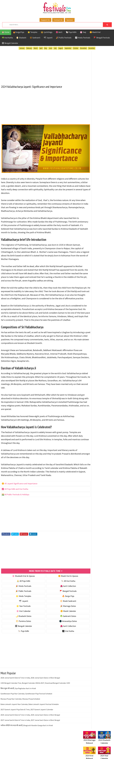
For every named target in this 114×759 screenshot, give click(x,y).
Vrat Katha (88, 227)
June (50, 48)
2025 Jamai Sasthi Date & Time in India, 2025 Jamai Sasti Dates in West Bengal (30, 732)
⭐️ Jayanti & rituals (91, 122)
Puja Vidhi (104, 216)
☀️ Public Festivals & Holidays (95, 132)
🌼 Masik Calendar (59, 628)
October (75, 48)
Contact (85, 282)
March (36, 48)
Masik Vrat (100, 212)
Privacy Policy (88, 290)
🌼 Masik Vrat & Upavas (59, 593)
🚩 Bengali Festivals (102, 37)
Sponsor (70, 20)
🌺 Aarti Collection (59, 603)
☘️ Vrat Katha (7, 37)
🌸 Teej (83, 32)
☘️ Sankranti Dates (59, 633)
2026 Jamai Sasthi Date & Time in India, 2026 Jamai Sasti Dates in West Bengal (30, 695)
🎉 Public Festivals (63, 37)
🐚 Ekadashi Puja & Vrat (93, 113)
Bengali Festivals (90, 204)
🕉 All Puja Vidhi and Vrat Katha (15, 507)
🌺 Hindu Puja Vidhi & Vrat (94, 127)
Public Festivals (90, 216)
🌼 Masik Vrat (95, 32)
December (92, 48)
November (83, 48)
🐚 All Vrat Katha (59, 598)
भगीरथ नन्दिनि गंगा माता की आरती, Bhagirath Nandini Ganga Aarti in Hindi (27, 743)
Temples (101, 223)
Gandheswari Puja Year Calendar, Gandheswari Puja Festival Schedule (26, 711)
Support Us (45, 20)
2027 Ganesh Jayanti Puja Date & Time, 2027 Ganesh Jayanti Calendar (27, 727)
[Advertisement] (40, 66)
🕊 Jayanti (48, 37)
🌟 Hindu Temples (20, 613)
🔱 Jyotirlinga (46, 32)
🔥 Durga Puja (59, 613)
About (84, 279)
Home (84, 275)
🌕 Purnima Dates (20, 638)
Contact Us (58, 20)
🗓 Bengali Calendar (10, 43)
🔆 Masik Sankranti (59, 618)
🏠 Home (5, 32)
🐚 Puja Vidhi (71, 32)
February (29, 48)
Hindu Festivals (90, 208)
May (45, 48)
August (61, 48)
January (21, 48)
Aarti (101, 200)
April (41, 48)
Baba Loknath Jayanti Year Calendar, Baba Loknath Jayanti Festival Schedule (30, 722)
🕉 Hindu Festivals (82, 37)
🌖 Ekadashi (21, 37)
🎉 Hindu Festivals (20, 603)
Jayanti (102, 208)
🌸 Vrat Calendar (20, 628)
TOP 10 (86, 223)
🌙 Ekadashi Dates (20, 633)
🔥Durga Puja (18, 32)
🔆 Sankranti (35, 37)
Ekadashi (105, 204)
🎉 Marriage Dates (59, 623)
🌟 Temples (32, 32)
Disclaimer (86, 286)
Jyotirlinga (88, 212)
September (68, 48)
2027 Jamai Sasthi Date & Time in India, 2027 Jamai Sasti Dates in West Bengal (30, 738)
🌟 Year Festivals (20, 623)
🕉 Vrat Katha (59, 648)
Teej (93, 223)
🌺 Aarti (59, 32)
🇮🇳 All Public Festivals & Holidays (15, 512)
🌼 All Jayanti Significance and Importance (19, 501)
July (55, 48)
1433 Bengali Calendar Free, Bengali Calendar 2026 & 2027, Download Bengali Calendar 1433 (35, 701)
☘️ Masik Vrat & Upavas (93, 118)
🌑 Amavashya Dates (59, 638)
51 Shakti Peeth (89, 200)
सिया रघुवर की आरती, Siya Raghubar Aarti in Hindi (18, 706)
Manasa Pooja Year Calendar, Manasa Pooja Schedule (20, 716)
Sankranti (87, 219)
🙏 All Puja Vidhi (20, 598)
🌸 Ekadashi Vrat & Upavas (20, 593)
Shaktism (99, 219)
